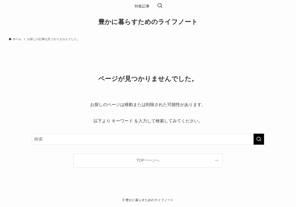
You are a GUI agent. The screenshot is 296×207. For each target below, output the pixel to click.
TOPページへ (147, 160)
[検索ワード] (148, 139)
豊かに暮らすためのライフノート (148, 22)
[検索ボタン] (160, 6)
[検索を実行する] (258, 139)
